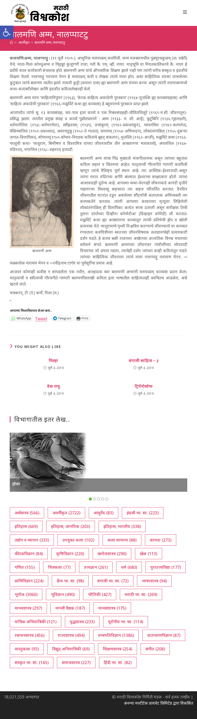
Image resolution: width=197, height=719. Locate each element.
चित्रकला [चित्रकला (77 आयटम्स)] (59, 567)
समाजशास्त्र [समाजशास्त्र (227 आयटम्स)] (76, 662)
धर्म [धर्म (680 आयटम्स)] (129, 567)
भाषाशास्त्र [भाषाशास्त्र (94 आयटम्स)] (154, 581)
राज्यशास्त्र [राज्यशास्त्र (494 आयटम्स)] (71, 635)
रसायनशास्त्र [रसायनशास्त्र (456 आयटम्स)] (29, 635)
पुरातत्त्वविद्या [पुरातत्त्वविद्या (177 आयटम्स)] (165, 567)
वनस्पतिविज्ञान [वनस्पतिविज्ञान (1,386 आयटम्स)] (116, 635)
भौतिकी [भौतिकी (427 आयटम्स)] (99, 594)
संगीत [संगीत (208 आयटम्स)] (155, 649)
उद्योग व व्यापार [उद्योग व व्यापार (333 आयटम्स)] (32, 540)
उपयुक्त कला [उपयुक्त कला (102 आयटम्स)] (78, 540)
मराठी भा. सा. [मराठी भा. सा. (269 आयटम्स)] (141, 594)
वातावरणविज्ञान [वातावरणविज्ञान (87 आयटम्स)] (163, 635)
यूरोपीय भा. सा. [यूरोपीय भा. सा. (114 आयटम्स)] (125, 622)
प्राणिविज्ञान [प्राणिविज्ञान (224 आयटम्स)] (29, 581)
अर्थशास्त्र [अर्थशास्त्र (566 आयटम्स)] (27, 513)
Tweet (41, 318)
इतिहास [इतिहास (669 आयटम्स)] (26, 526)
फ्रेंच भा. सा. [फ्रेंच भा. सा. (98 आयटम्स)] (70, 581)
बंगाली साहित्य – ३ (144, 360)
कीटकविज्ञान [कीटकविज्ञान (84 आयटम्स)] (29, 554)
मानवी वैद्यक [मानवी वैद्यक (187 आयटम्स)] (70, 608)
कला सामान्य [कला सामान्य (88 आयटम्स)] (121, 540)
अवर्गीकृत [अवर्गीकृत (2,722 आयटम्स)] (66, 513)
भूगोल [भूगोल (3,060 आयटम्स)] (26, 594)
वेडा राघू (53, 386)
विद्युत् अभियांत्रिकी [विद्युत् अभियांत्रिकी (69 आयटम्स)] (71, 649)
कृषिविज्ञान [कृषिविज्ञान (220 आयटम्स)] (70, 554)
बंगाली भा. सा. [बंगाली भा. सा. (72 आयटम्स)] (113, 581)
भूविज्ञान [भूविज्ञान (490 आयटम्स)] (63, 594)
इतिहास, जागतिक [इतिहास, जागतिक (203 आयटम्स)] (70, 526)
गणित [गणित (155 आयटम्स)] (25, 567)
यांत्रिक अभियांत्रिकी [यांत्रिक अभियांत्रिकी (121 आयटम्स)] (35, 622)
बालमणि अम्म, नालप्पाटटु (50, 42)
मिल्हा (53, 360)
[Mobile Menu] (185, 12)
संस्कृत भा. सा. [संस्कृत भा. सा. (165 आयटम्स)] (31, 662)
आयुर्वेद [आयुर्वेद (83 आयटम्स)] (103, 513)
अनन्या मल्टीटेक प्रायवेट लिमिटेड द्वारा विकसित (158, 703)
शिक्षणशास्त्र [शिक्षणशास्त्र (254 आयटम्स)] (117, 649)
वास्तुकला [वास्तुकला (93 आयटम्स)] (27, 649)
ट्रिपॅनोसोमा (144, 386)
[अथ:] (11, 42)
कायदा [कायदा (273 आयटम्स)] (160, 540)
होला (16, 484)
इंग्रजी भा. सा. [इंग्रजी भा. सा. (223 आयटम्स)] (143, 513)
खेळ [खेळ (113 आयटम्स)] (148, 554)
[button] (6, 32)
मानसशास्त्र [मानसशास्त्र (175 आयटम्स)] (112, 608)
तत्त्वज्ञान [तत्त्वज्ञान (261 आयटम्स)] (96, 567)
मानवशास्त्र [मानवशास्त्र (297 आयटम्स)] (28, 608)
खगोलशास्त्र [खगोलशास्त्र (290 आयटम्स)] (111, 554)
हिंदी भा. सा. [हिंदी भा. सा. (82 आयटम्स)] (118, 662)
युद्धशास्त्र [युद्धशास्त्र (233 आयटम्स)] (82, 622)
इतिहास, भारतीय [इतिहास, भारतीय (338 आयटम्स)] (122, 526)
